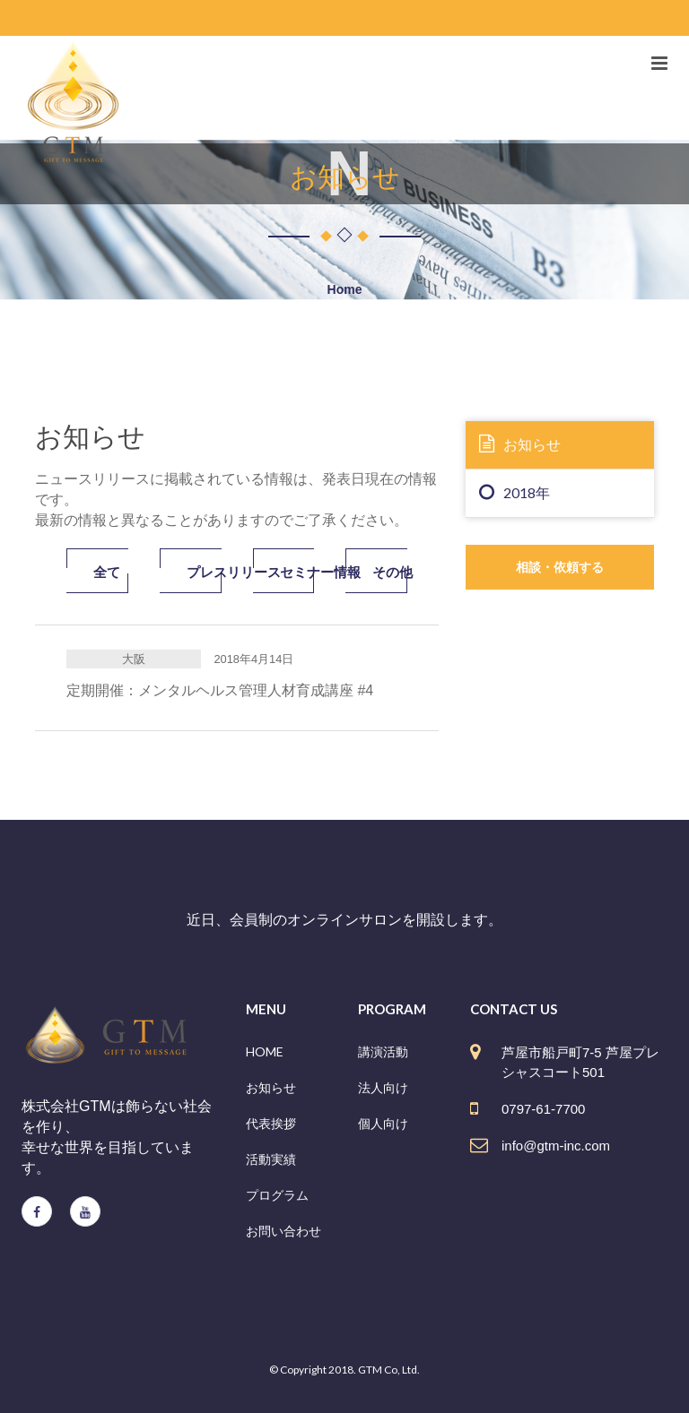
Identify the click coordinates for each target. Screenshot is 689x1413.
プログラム (277, 1194)
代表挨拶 (271, 1123)
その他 (389, 572)
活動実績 (271, 1159)
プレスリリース (204, 572)
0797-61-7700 (543, 1108)
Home (344, 289)
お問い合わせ (283, 1230)
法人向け (383, 1087)
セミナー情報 (297, 572)
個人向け (383, 1123)
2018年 (514, 492)
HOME (264, 1051)
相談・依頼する (560, 566)
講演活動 (383, 1051)
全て (106, 572)
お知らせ (520, 443)
